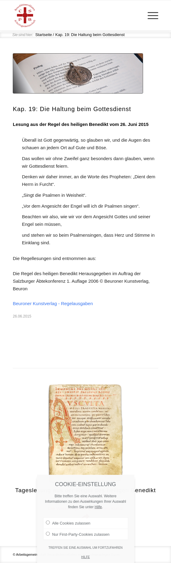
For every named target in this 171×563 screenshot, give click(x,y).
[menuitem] (150, 15)
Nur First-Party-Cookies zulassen (78, 544)
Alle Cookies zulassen (68, 533)
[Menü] (150, 15)
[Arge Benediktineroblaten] (71, 15)
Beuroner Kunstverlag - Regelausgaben (53, 303)
